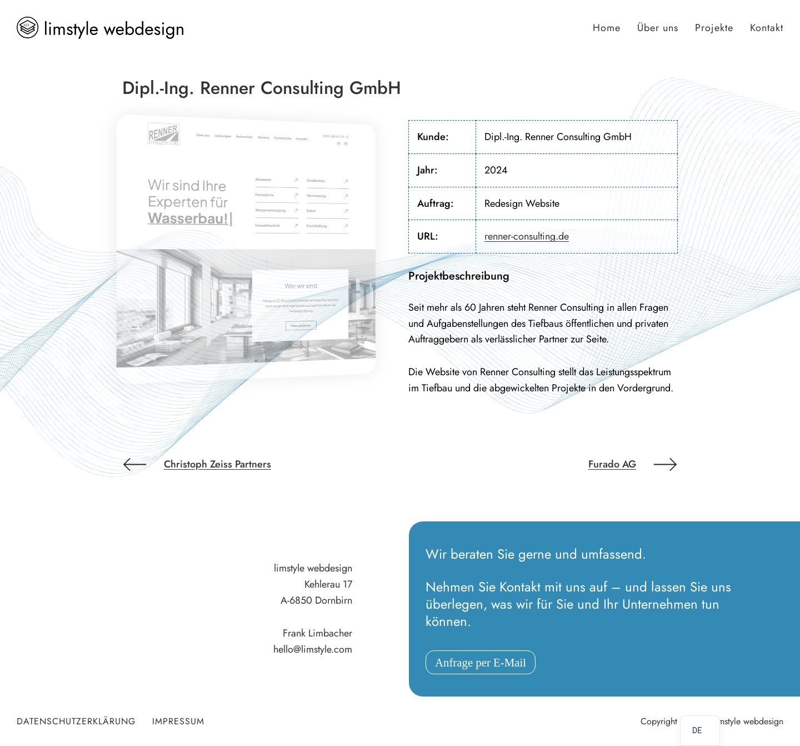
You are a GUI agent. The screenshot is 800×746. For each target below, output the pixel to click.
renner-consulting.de (526, 236)
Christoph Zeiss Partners (217, 464)
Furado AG (612, 464)
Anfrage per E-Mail (480, 662)
